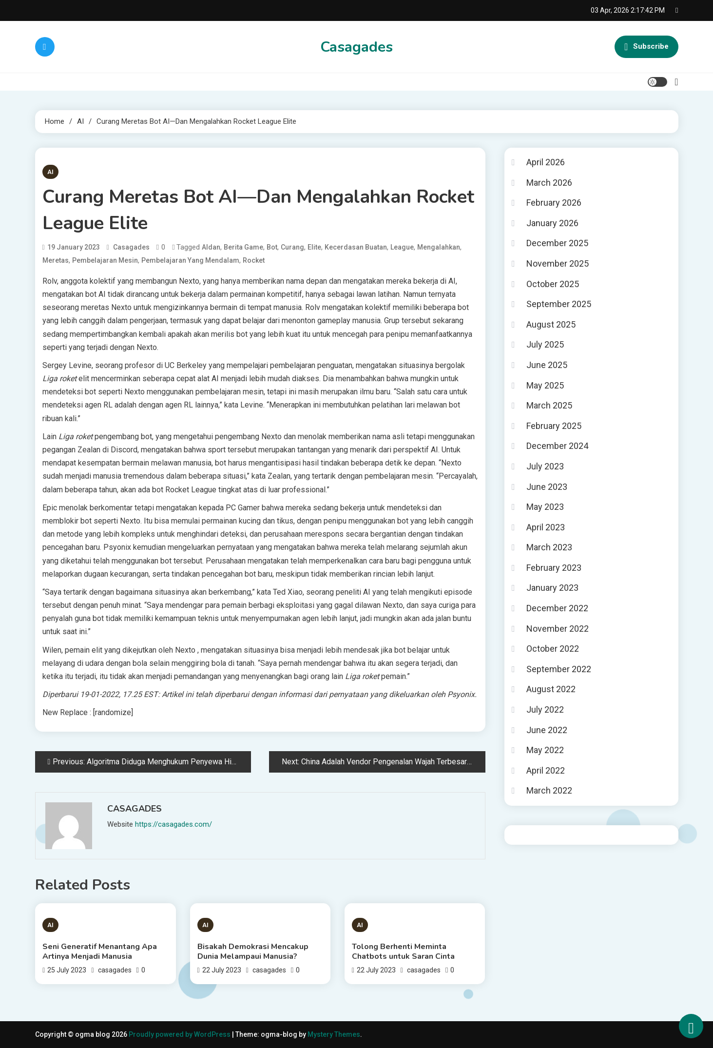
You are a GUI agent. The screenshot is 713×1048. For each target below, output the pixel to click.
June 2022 (546, 730)
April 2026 (545, 162)
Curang (292, 247)
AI (50, 171)
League (402, 247)
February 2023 (553, 568)
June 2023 (546, 487)
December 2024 (557, 446)
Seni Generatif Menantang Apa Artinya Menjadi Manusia (99, 951)
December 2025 (557, 243)
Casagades (356, 47)
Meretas (55, 260)
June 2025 (546, 365)
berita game (243, 247)
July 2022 (545, 709)
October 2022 (552, 648)
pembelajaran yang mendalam (190, 260)
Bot (272, 247)
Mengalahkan (438, 247)
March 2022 (549, 790)
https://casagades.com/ (173, 824)
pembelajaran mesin (105, 260)
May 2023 (545, 507)
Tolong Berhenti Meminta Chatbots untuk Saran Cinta (403, 951)
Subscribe (646, 47)
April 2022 (545, 770)
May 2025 (545, 385)
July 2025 (545, 344)
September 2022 (558, 669)
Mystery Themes (334, 1034)
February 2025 (553, 426)
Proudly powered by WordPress (180, 1034)
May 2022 (545, 750)
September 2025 (558, 304)
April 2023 (545, 527)
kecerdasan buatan (356, 247)
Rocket (254, 260)
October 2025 (552, 284)
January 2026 (552, 223)
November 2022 (557, 628)
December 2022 (557, 608)
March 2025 (549, 405)
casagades (131, 247)
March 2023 (549, 547)
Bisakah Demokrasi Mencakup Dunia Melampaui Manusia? (252, 951)
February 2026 (553, 202)
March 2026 (549, 182)
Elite (314, 247)
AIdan (211, 247)
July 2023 (545, 466)
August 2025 (551, 324)
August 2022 (551, 689)
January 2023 (552, 587)
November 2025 (557, 263)
